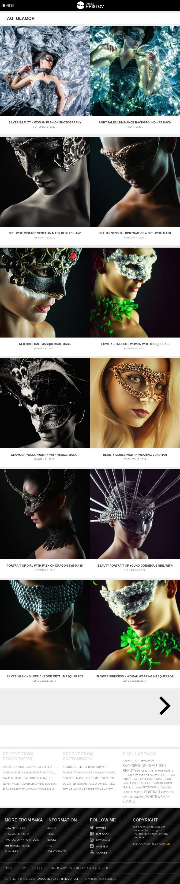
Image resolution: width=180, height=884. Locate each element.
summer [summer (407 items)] (139, 797)
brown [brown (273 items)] (159, 771)
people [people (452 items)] (128, 792)
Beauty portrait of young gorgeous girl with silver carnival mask (135, 565)
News (50, 834)
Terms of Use (70, 878)
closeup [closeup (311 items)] (169, 771)
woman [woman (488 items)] (164, 797)
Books (51, 839)
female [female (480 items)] (158, 779)
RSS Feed (102, 868)
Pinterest (101, 846)
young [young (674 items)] (129, 801)
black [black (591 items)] (142, 771)
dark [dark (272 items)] (142, 775)
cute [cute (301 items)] (135, 775)
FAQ (49, 845)
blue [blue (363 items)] (151, 771)
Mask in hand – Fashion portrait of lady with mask (30, 778)
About (51, 828)
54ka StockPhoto (17, 834)
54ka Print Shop (15, 828)
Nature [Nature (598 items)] (129, 787)
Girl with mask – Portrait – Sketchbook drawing (90, 778)
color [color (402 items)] (127, 775)
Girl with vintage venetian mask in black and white (45, 233)
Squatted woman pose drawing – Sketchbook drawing (90, 783)
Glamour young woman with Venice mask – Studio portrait (45, 455)
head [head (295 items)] (131, 783)
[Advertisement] (91, 736)
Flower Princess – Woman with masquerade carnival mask (135, 344)
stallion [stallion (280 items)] (128, 797)
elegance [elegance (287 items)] (151, 775)
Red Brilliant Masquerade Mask (45, 344)
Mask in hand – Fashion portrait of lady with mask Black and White (30, 772)
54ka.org (44, 878)
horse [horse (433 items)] (139, 783)
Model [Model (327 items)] (168, 783)
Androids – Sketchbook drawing (85, 767)
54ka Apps (11, 851)
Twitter (100, 828)
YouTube (101, 852)
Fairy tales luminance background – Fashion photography (135, 122)
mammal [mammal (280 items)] (158, 783)
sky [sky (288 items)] (172, 792)
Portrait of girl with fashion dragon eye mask (45, 565)
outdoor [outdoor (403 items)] (149, 787)
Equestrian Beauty (54, 868)
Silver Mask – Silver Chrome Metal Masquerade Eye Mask (45, 676)
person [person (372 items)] (138, 792)
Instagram (102, 840)
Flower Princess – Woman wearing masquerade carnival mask (134, 676)
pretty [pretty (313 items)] (165, 792)
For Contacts (56, 851)
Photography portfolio (22, 839)
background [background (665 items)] (135, 765)
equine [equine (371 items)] (127, 779)
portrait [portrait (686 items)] (152, 791)
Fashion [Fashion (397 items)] (146, 779)
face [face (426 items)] (136, 779)
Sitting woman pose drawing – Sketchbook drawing (90, 789)
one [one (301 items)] (138, 787)
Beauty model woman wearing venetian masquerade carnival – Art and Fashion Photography (135, 455)
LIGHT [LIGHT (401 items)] (149, 783)
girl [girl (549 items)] (168, 779)
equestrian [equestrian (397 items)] (166, 775)
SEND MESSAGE (161, 844)
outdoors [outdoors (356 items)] (164, 787)
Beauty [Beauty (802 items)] (129, 770)
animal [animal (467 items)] (128, 761)
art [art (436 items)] (137, 761)
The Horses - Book (17, 845)
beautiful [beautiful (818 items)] (157, 765)
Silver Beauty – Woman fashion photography (45, 122)
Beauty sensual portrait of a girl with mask (135, 233)
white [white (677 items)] (151, 796)
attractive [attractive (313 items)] (147, 761)
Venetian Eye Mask (81, 868)
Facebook (102, 834)
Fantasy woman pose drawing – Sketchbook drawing (90, 772)
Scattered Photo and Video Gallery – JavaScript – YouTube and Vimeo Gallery (30, 767)
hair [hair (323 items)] (125, 783)
